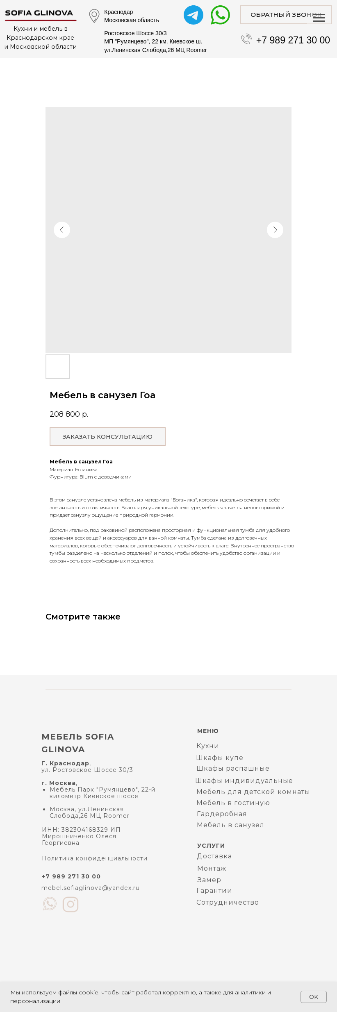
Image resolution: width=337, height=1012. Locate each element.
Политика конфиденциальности (95, 858)
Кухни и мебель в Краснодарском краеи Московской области (40, 37)
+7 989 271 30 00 (293, 40)
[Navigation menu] (319, 18)
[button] (286, 14)
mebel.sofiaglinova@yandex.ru (90, 888)
